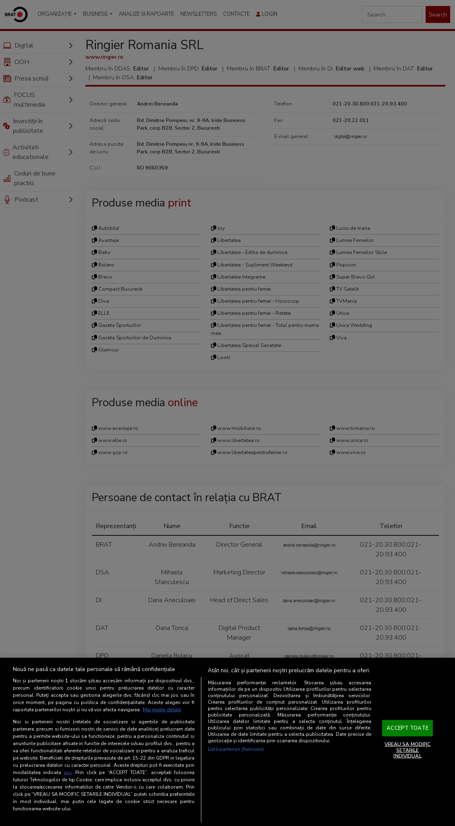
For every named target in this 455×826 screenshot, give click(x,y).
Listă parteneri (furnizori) (236, 749)
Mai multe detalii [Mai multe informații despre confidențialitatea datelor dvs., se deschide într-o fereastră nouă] (162, 709)
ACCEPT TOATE (407, 727)
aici (68, 772)
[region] (227, 742)
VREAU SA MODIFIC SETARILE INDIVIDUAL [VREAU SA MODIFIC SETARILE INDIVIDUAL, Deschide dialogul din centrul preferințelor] (408, 750)
